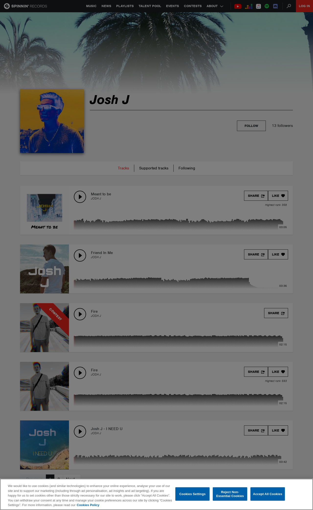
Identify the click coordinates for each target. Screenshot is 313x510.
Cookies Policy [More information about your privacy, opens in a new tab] (88, 505)
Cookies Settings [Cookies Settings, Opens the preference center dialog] (192, 494)
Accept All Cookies (267, 494)
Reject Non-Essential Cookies (230, 494)
